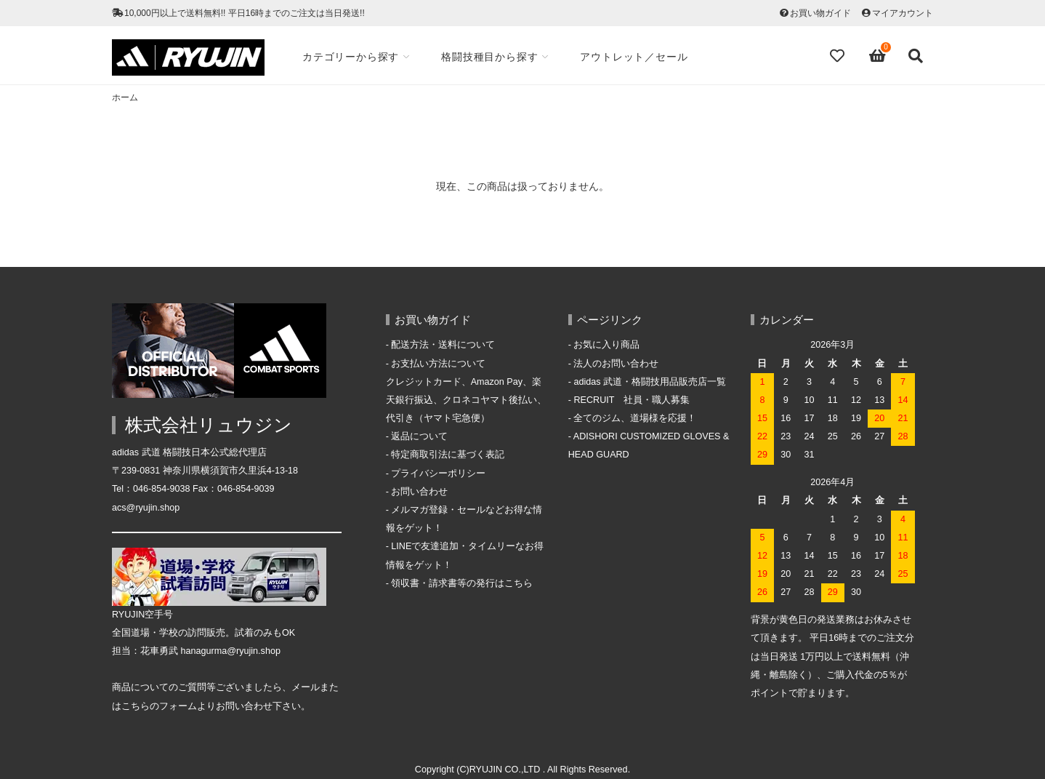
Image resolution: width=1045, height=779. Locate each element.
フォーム (178, 706)
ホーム (125, 97)
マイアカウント (902, 13)
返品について (419, 436)
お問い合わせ (419, 492)
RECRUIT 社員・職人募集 (631, 400)
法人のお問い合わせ (615, 364)
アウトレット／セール (633, 57)
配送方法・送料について (443, 345)
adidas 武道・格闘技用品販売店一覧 (649, 382)
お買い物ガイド (820, 13)
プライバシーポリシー (438, 473)
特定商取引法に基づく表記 (447, 455)
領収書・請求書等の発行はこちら (462, 583)
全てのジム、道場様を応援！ (634, 418)
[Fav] (839, 56)
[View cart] (878, 56)
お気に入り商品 (606, 345)
